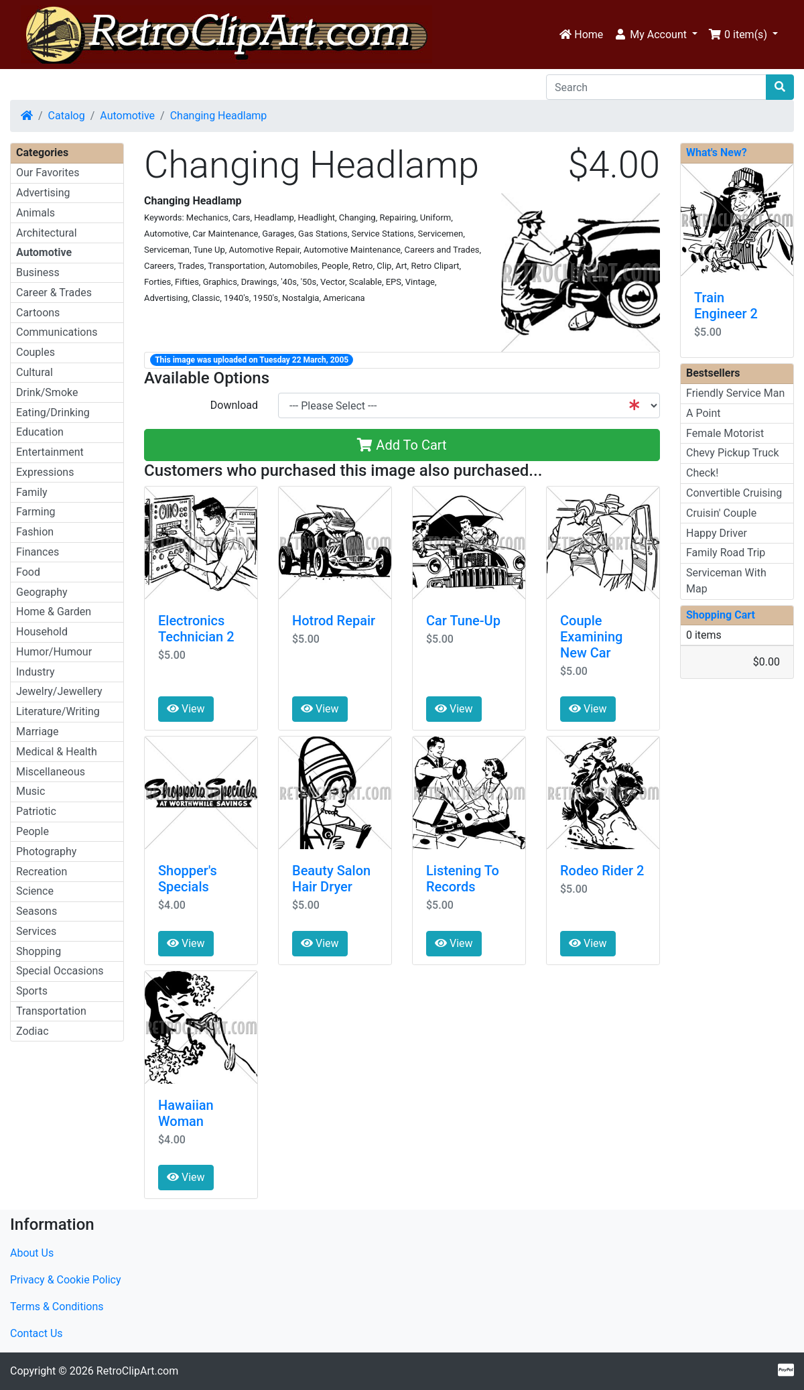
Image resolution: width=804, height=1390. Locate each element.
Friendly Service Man (735, 393)
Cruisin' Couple (721, 513)
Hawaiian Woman (186, 1113)
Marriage (37, 731)
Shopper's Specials (187, 879)
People (32, 831)
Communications (57, 332)
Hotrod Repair (333, 621)
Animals (35, 212)
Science (35, 891)
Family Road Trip (725, 552)
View (186, 708)
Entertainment (50, 452)
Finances (37, 552)
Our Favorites (47, 172)
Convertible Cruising (734, 493)
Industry (35, 672)
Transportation (51, 1011)
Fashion (35, 531)
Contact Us (36, 1333)
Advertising (43, 192)
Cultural (34, 372)
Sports (32, 991)
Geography (42, 592)
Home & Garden (53, 611)
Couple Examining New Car (591, 637)
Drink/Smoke (47, 392)
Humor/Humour (54, 651)
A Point (703, 413)
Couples (35, 352)
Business (38, 272)
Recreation (41, 871)
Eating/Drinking (53, 412)
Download (234, 405)
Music (30, 791)
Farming (35, 511)
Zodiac (32, 1031)
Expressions (45, 472)
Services (36, 931)
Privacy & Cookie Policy (65, 1279)
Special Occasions (60, 970)
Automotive (127, 115)
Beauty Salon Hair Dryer (331, 879)
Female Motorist (725, 433)
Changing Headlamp (218, 115)
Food (28, 572)
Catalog (66, 115)
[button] (655, 34)
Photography (46, 851)
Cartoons (38, 312)
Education (40, 432)
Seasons (36, 911)
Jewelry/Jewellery (59, 691)
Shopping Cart (720, 615)
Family (32, 492)
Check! (702, 472)
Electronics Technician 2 (196, 629)
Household (42, 631)
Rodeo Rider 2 (602, 871)
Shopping (38, 951)
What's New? (716, 152)
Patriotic (36, 811)
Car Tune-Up (463, 621)
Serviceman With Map (726, 580)
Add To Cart (401, 445)
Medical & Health (56, 751)
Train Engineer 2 (726, 306)
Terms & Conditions (57, 1306)
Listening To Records (462, 879)
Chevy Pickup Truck (732, 452)
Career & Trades (54, 292)
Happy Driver (716, 533)
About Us (32, 1253)
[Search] (656, 87)
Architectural (46, 233)
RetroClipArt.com (137, 1371)
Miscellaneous (50, 771)
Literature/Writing (58, 711)
